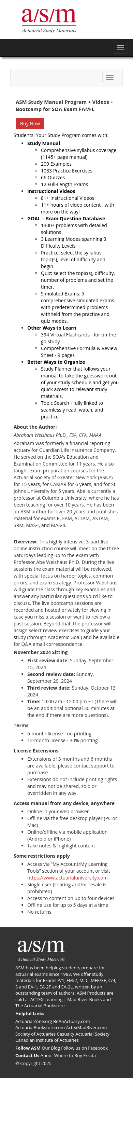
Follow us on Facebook (84, 1048)
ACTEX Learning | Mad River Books (66, 999)
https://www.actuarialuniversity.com (67, 877)
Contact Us (27, 1055)
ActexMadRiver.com (86, 1027)
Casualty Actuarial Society (83, 1034)
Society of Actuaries (35, 1034)
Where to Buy (68, 1055)
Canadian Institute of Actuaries (47, 1040)
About (47, 1055)
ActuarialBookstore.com (40, 1027)
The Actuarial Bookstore (40, 1005)
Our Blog (51, 1048)
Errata (89, 1055)
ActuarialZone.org (33, 1021)
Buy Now (30, 123)
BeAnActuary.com (71, 1021)
